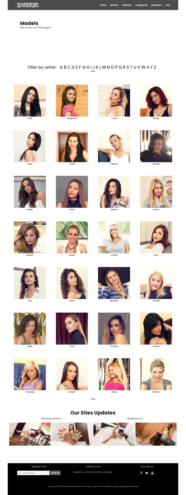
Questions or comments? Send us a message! (93, 472)
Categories (141, 5)
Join (167, 5)
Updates (126, 5)
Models (114, 5)
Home (103, 5)
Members (156, 5)
